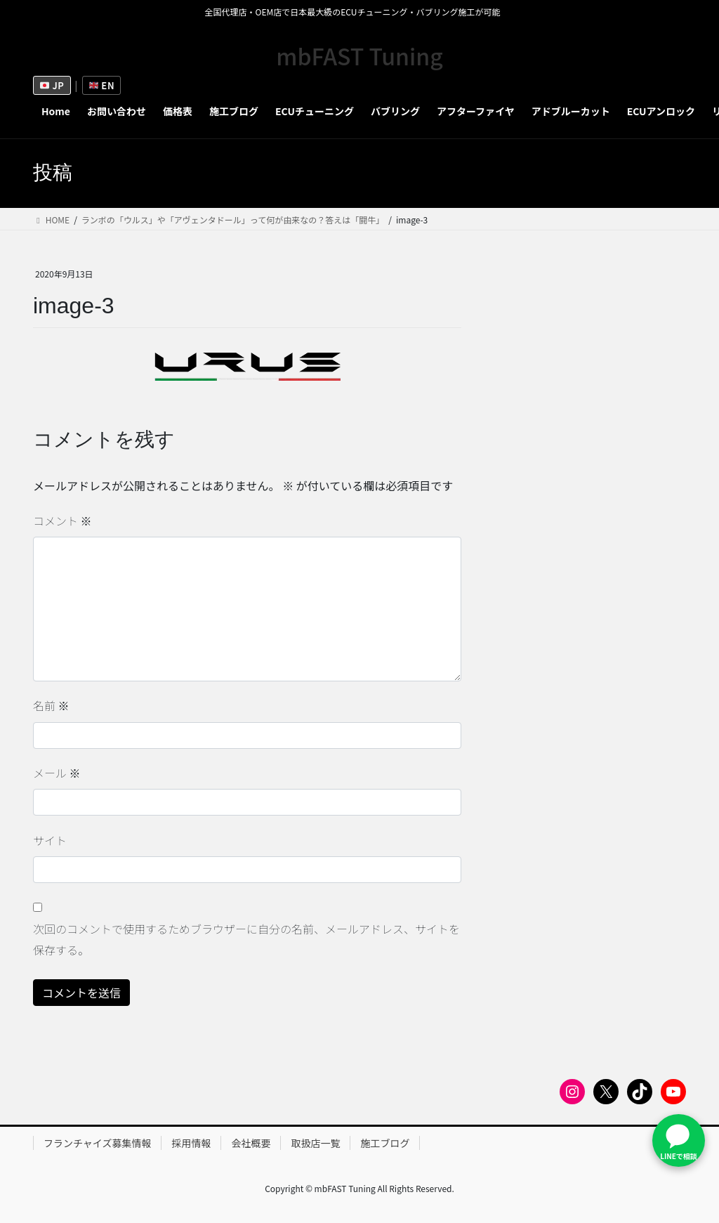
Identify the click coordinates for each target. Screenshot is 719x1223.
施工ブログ (384, 1143)
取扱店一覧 (315, 1143)
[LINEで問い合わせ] (678, 1140)
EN (101, 85)
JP (52, 85)
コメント (62, 520)
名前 (51, 705)
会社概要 (250, 1143)
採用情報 (191, 1143)
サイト (50, 840)
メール (57, 772)
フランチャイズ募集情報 (97, 1143)
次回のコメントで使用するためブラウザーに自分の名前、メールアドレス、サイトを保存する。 (246, 939)
